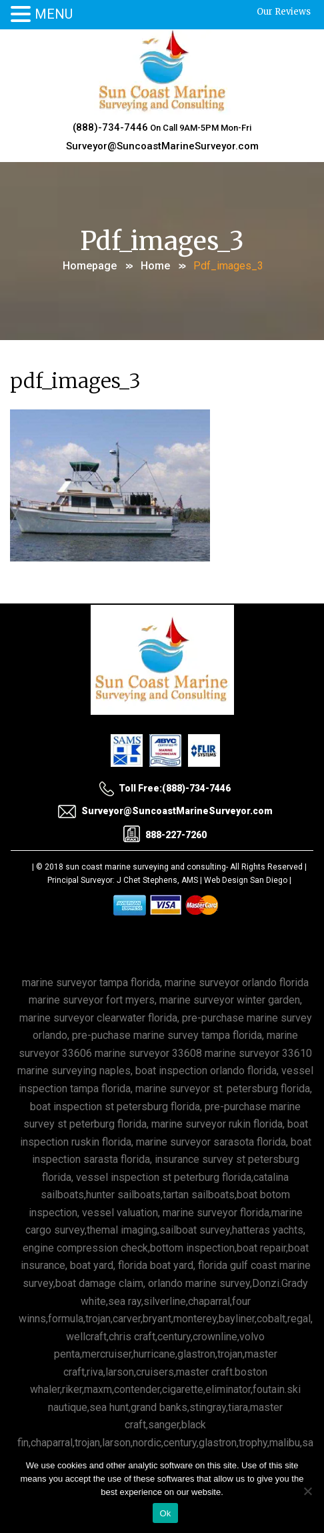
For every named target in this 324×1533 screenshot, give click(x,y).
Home (155, 265)
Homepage (90, 265)
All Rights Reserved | (268, 867)
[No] (307, 1491)
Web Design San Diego (245, 880)
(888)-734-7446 (110, 127)
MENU (54, 14)
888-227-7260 (165, 834)
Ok (165, 1513)
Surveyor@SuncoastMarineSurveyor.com (162, 146)
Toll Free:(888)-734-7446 (165, 788)
